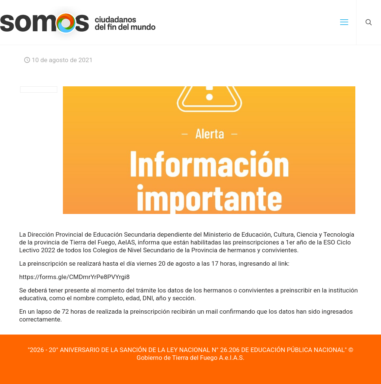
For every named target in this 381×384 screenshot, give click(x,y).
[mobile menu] (344, 22)
